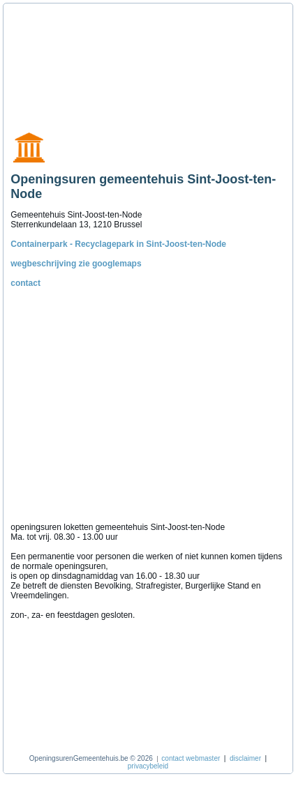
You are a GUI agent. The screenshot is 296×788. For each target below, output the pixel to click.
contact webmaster (190, 758)
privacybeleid (148, 766)
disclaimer (245, 758)
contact (25, 283)
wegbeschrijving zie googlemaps (75, 263)
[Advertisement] (73, 61)
